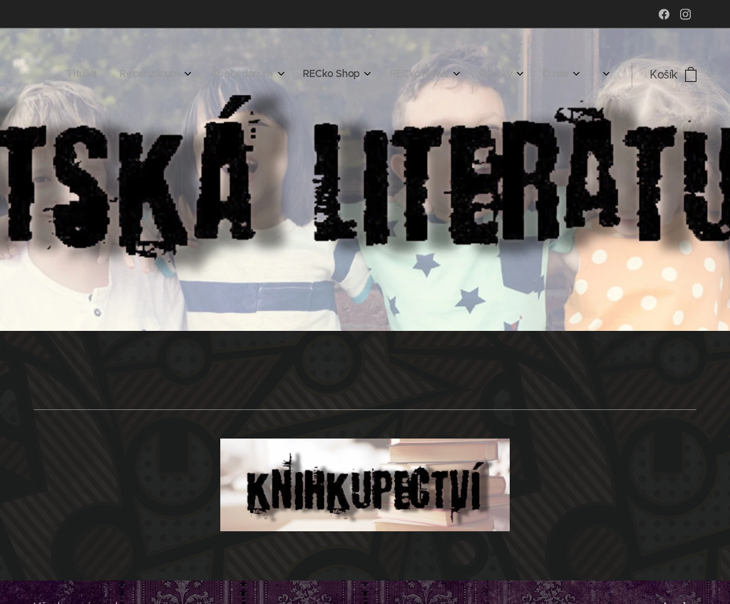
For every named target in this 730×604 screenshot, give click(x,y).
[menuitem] (400, 75)
